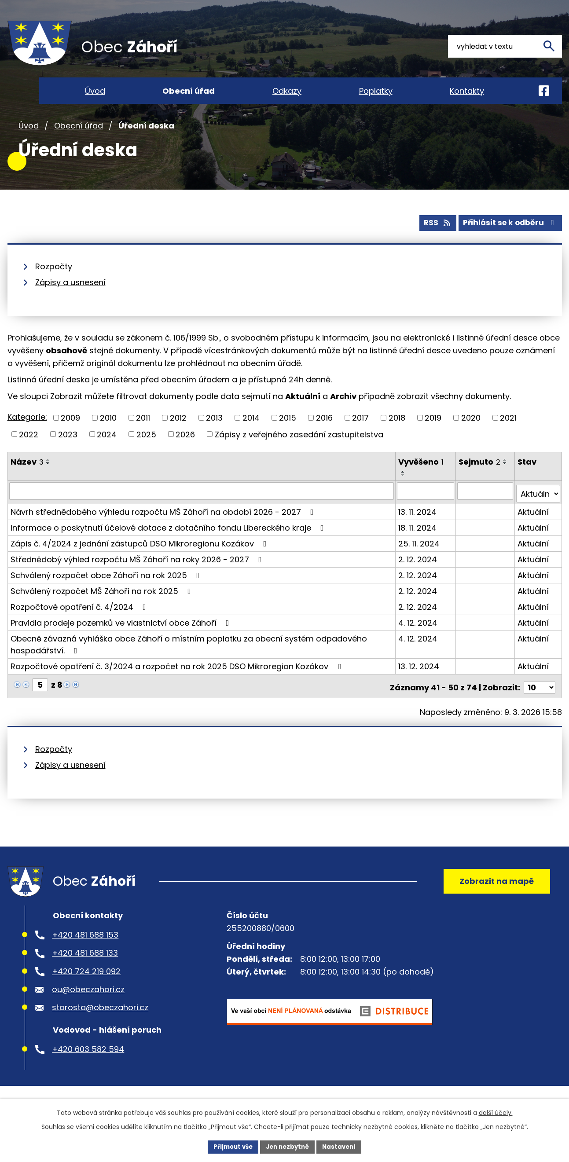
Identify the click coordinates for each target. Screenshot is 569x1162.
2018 (397, 436)
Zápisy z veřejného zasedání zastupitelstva (299, 452)
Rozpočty (53, 284)
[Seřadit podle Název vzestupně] (48, 478)
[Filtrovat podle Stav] (538, 509)
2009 (70, 436)
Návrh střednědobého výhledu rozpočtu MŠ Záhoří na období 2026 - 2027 (164, 526)
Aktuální (533, 526)
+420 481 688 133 (85, 971)
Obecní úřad (78, 144)
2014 (251, 436)
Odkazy (286, 90)
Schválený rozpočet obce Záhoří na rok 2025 (107, 590)
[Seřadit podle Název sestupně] (48, 482)
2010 (108, 436)
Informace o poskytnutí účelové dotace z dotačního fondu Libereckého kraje (169, 542)
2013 (214, 436)
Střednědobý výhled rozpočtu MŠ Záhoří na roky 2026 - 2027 (138, 574)
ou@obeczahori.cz (88, 1007)
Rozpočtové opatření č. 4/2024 (80, 621)
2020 (471, 436)
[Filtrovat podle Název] (202, 509)
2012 (178, 436)
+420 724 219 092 (86, 989)
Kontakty (467, 90)
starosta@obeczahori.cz (100, 1025)
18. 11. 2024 (418, 542)
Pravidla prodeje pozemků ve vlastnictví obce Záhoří (122, 637)
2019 (433, 436)
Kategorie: (27, 435)
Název (27, 480)
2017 (360, 436)
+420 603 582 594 (88, 1067)
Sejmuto (480, 480)
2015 (287, 436)
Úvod (28, 144)
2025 (146, 452)
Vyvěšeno (421, 480)
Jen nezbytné (288, 1146)
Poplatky (376, 90)
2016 (324, 436)
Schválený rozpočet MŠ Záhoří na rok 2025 (103, 606)
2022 (28, 452)
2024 (107, 452)
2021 (508, 436)
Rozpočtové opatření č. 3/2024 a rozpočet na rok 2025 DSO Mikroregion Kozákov (178, 681)
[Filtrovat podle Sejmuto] (486, 509)
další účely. (496, 1111)
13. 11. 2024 (418, 526)
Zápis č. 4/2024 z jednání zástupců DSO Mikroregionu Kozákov (140, 558)
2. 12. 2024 (418, 574)
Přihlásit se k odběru (508, 241)
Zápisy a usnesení (70, 300)
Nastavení (342, 1146)
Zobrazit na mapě (493, 896)
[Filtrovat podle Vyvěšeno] (426, 509)
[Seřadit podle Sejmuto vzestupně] (506, 478)
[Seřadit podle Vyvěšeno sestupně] (404, 493)
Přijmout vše (230, 1146)
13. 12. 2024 (419, 681)
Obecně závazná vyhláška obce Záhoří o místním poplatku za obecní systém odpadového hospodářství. (189, 659)
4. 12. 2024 (418, 637)
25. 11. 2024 (420, 558)
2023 (67, 452)
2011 (143, 436)
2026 (185, 452)
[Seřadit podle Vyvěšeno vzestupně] (404, 490)
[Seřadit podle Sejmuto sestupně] (506, 482)
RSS (430, 241)
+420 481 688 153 (85, 952)
